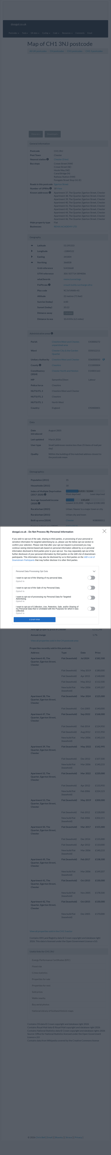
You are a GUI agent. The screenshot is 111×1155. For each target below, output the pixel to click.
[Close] (105, 532)
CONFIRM (34, 619)
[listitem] (55, 571)
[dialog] (55, 577)
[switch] (91, 578)
